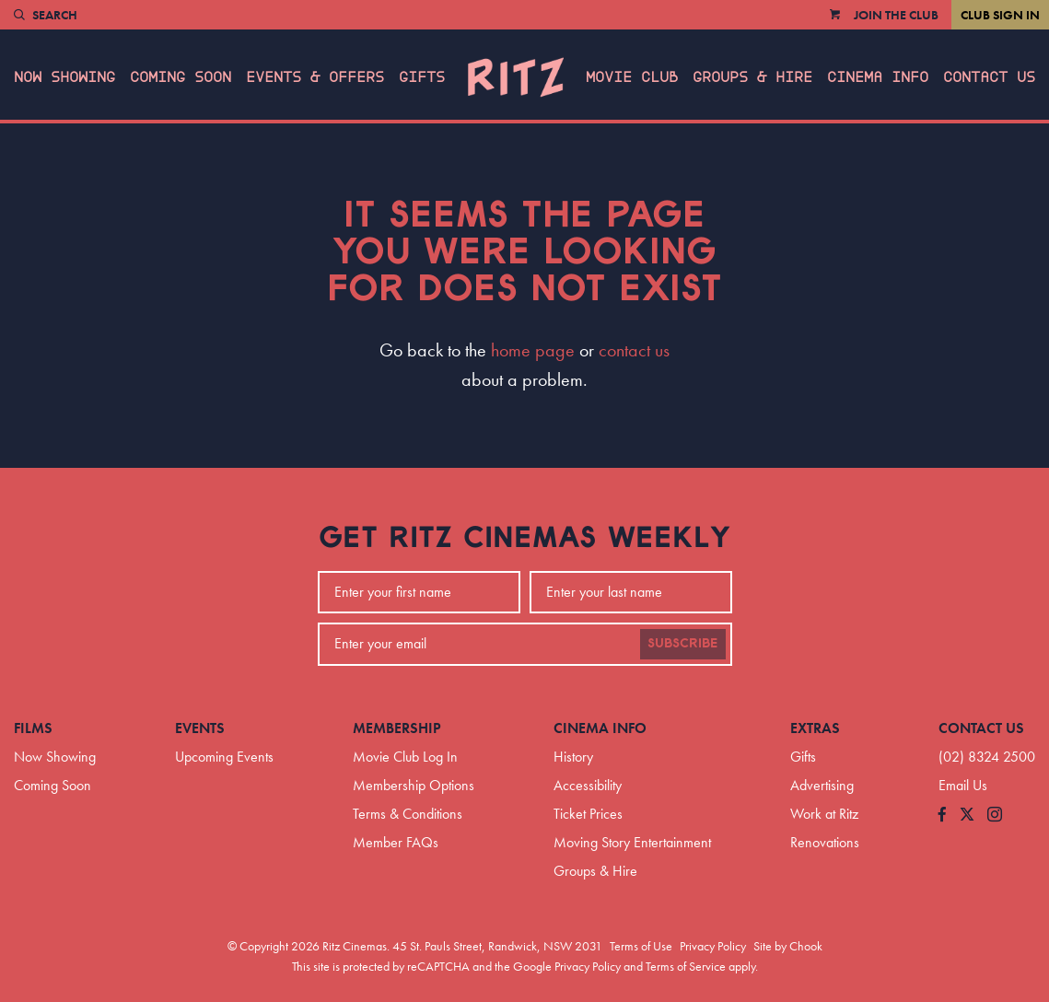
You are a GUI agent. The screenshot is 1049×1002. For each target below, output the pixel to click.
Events (200, 728)
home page (533, 350)
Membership (397, 728)
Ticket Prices (588, 813)
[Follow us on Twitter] (967, 815)
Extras (815, 728)
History (573, 756)
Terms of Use (641, 946)
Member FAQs (395, 842)
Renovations (824, 842)
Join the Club (896, 14)
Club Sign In (1000, 14)
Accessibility (588, 785)
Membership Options (413, 785)
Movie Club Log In (405, 756)
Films (33, 728)
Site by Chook (787, 946)
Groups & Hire (752, 77)
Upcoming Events (224, 756)
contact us (634, 350)
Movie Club (632, 77)
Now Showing (64, 77)
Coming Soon (180, 77)
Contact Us (989, 77)
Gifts (422, 77)
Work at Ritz (824, 813)
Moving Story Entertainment (632, 842)
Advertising (822, 785)
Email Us (962, 785)
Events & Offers (315, 77)
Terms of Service (686, 966)
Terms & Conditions (407, 813)
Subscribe (682, 643)
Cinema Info (877, 77)
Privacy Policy (713, 946)
